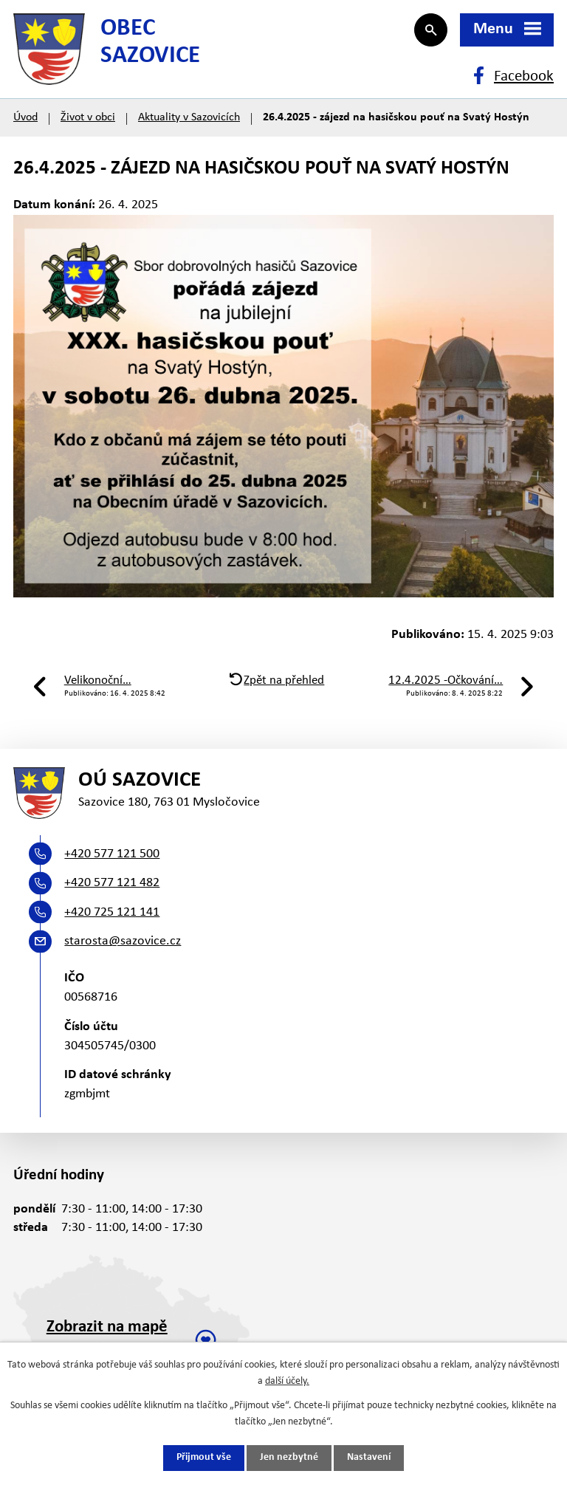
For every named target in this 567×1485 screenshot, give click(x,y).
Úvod (25, 120)
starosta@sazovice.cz (122, 945)
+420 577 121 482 (111, 886)
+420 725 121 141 (111, 916)
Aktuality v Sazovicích (189, 120)
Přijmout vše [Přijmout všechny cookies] (203, 1458)
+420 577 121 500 (111, 858)
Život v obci (88, 120)
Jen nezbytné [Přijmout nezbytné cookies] (289, 1458)
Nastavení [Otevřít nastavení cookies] (369, 1458)
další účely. (287, 1381)
